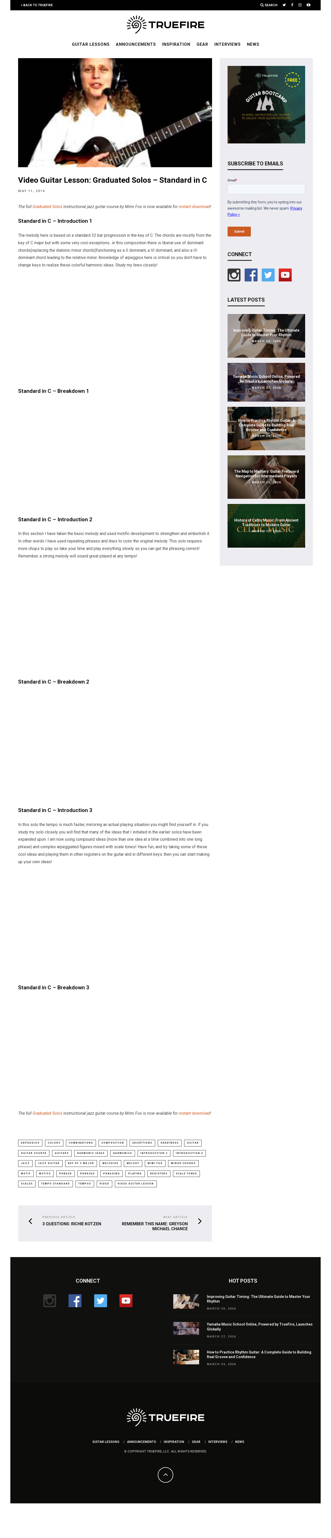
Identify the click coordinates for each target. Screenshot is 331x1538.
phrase (65, 1174)
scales (27, 1184)
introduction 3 (189, 1153)
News (253, 44)
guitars (62, 1153)
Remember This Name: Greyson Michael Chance (155, 1227)
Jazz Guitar (49, 1163)
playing (135, 1174)
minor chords (183, 1163)
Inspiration (176, 44)
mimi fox (155, 1163)
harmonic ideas (91, 1153)
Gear (202, 44)
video (104, 1184)
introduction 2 (154, 1153)
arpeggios (30, 1143)
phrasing (111, 1174)
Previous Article (59, 1217)
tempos (84, 1184)
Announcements (136, 44)
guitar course (34, 1153)
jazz (25, 1163)
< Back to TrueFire (37, 5)
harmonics (122, 1153)
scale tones (186, 1174)
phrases (87, 1174)
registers (159, 1174)
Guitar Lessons (91, 44)
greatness (170, 1143)
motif (26, 1174)
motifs (45, 1174)
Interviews (227, 44)
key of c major (81, 1163)
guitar (193, 1143)
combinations (81, 1143)
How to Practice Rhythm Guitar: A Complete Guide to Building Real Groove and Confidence (266, 425)
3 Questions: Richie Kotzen (71, 1224)
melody (133, 1163)
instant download (194, 206)
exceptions (142, 1143)
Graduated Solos (47, 206)
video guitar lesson (136, 1184)
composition (112, 1143)
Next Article (175, 1217)
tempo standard (55, 1184)
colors (54, 1143)
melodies (110, 1163)
